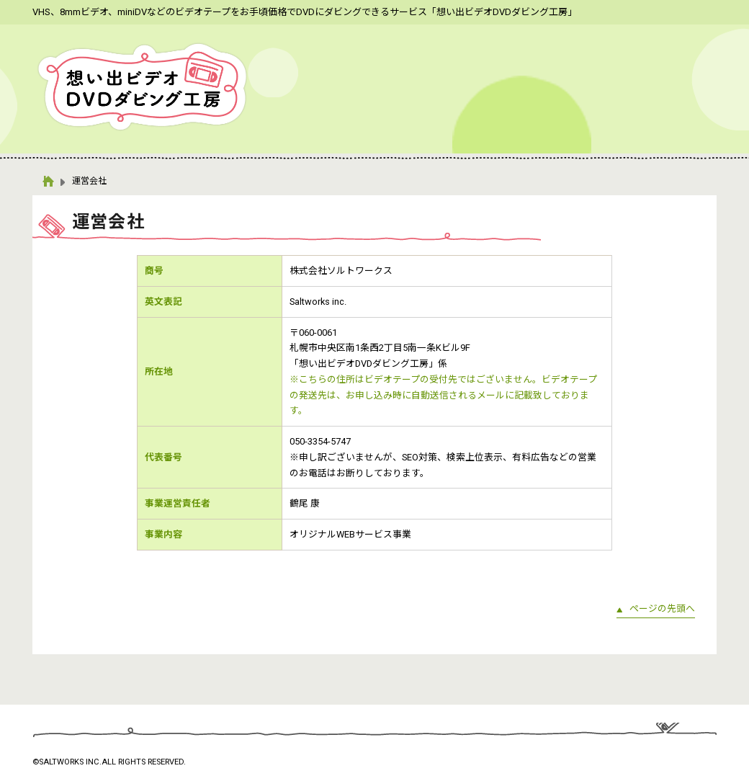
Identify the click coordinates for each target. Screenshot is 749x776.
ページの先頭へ (662, 608)
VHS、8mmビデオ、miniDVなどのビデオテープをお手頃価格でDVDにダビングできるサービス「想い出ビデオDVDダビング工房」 (304, 11)
